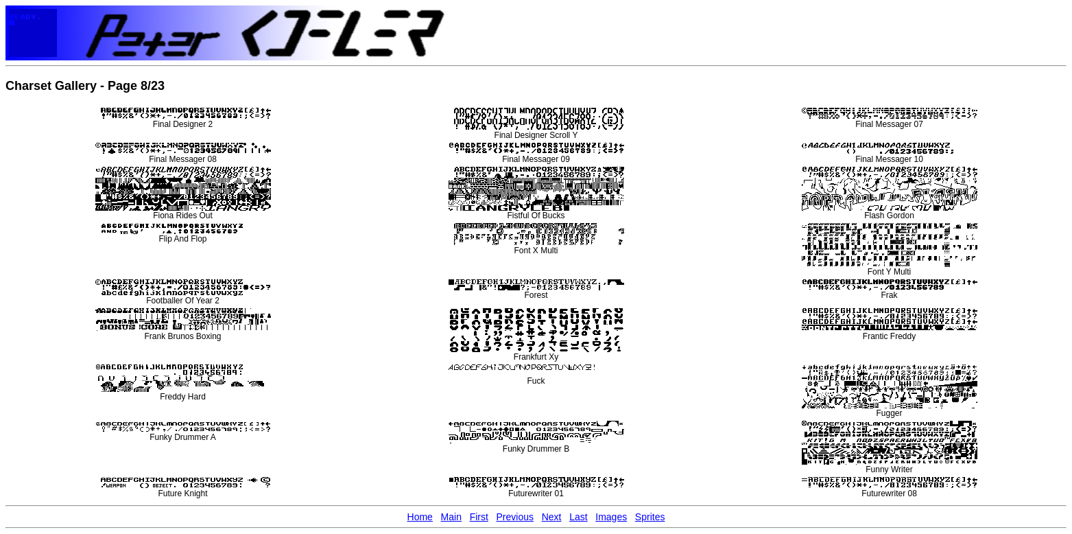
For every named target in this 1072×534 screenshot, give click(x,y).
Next (552, 516)
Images (611, 516)
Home (420, 516)
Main (451, 516)
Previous (515, 516)
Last (578, 516)
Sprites (650, 516)
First (479, 516)
